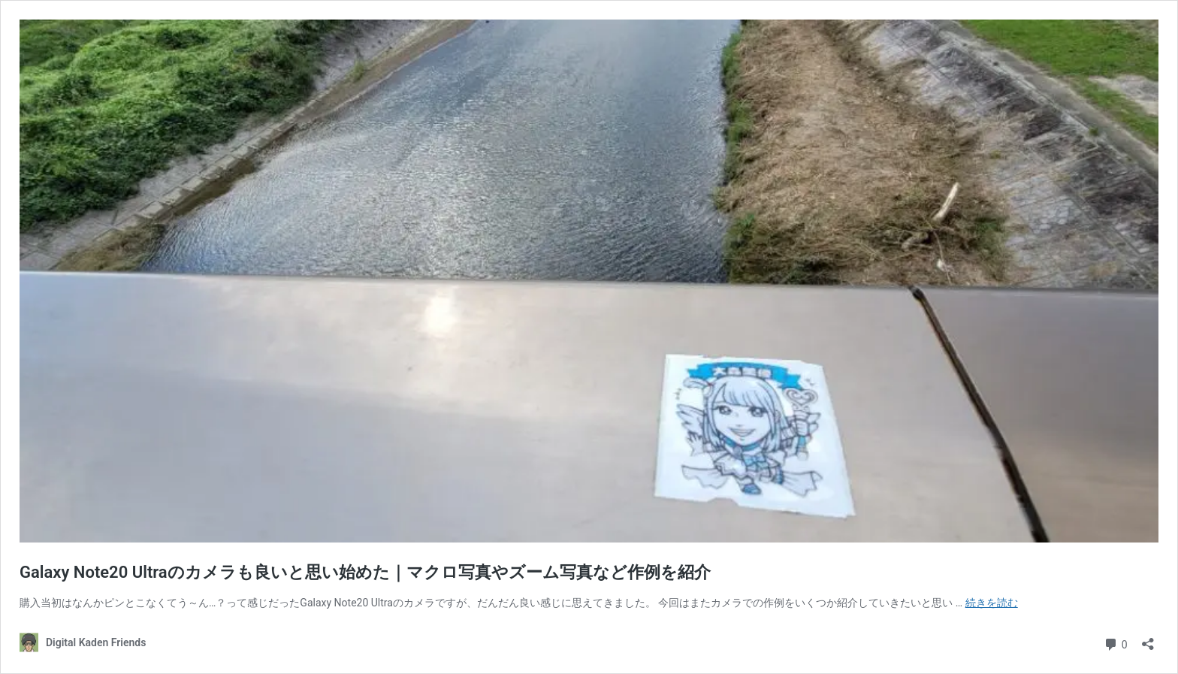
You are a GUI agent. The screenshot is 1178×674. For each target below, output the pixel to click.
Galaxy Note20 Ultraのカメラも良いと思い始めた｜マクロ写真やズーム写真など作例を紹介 (365, 572)
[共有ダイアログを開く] (1147, 639)
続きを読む (991, 603)
